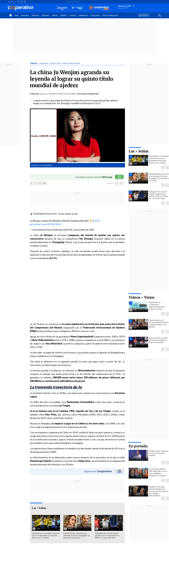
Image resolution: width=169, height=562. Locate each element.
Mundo (55, 15)
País (16, 15)
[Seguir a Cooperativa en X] (21, 1)
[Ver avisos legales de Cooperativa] (140, 17)
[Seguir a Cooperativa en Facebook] (18, 1)
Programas (95, 15)
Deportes (35, 15)
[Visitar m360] (143, 17)
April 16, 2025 (87, 229)
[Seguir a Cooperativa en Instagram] (25, 1)
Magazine (25, 15)
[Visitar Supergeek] (147, 17)
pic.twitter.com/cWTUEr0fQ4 (45, 224)
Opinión (64, 15)
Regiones (45, 15)
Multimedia (83, 15)
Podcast (73, 15)
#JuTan (96, 220)
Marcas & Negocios (110, 15)
